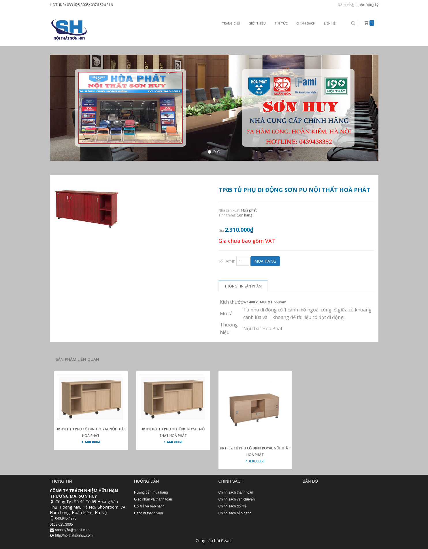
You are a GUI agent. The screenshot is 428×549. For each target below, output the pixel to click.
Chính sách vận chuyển (236, 499)
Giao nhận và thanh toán (153, 499)
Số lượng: (226, 261)
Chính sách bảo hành (234, 513)
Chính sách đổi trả (232, 506)
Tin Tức (281, 23)
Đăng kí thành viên (148, 513)
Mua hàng (265, 261)
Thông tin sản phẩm (243, 286)
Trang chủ (231, 23)
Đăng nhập (347, 4)
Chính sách (305, 23)
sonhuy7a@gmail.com (72, 530)
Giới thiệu (257, 23)
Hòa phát (249, 210)
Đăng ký (371, 4)
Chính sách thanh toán (235, 492)
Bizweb (226, 541)
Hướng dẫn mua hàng (151, 492)
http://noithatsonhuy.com (74, 535)
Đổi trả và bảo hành (149, 506)
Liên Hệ (329, 23)
